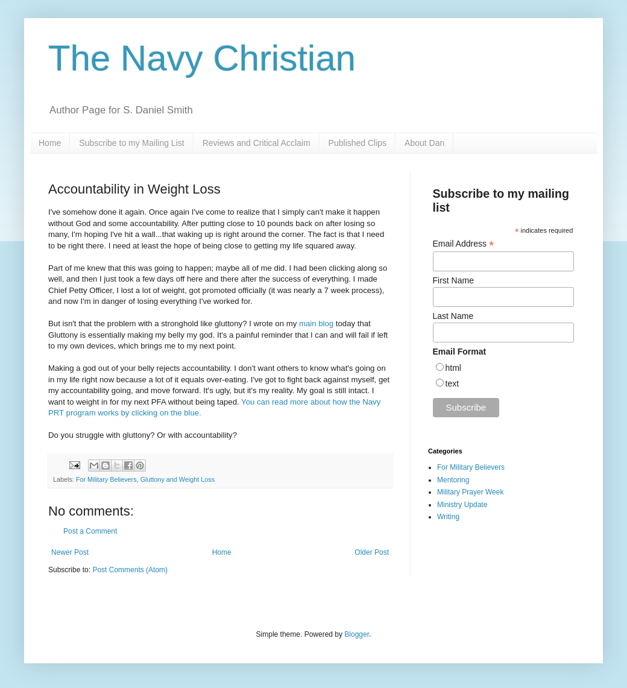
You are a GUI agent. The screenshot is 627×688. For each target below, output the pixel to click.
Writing (448, 517)
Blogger (356, 634)
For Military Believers (106, 479)
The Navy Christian (202, 58)
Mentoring (453, 480)
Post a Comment (90, 531)
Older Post (371, 552)
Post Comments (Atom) (130, 570)
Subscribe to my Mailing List (131, 143)
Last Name (453, 316)
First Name (453, 280)
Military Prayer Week (470, 492)
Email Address (463, 244)
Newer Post (70, 552)
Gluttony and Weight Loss (177, 479)
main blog (316, 323)
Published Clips (358, 143)
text (452, 383)
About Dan (424, 143)
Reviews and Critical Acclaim (256, 143)
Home (50, 143)
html (453, 368)
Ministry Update (462, 504)
